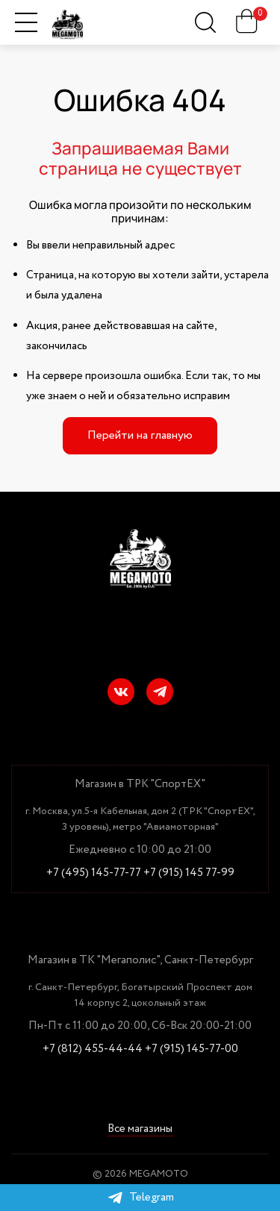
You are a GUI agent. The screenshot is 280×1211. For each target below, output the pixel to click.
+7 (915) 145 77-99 (188, 873)
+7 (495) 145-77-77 (93, 873)
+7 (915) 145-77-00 (191, 1049)
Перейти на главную (140, 435)
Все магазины (140, 1129)
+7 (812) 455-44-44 (93, 1049)
